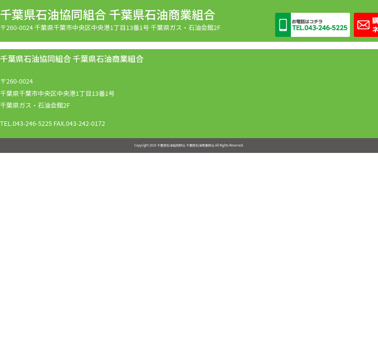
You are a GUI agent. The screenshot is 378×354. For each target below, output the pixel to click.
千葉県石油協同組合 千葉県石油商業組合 (107, 14)
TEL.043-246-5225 (26, 123)
